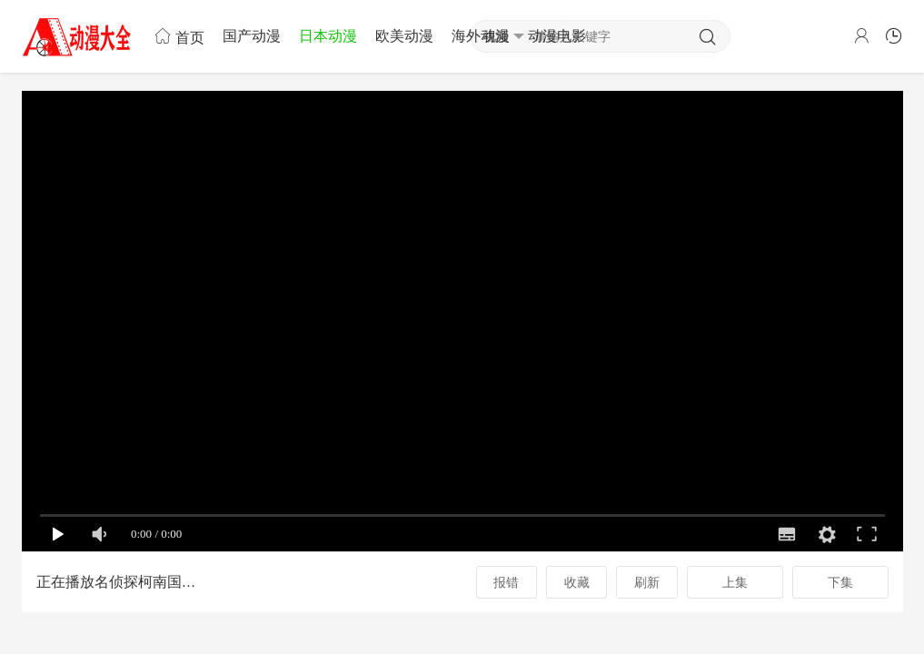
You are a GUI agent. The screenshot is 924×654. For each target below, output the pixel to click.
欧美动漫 (404, 36)
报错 (506, 582)
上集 (735, 582)
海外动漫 (481, 36)
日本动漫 (328, 36)
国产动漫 (252, 36)
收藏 (577, 582)
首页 (179, 35)
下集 (840, 582)
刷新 (647, 582)
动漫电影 (557, 36)
